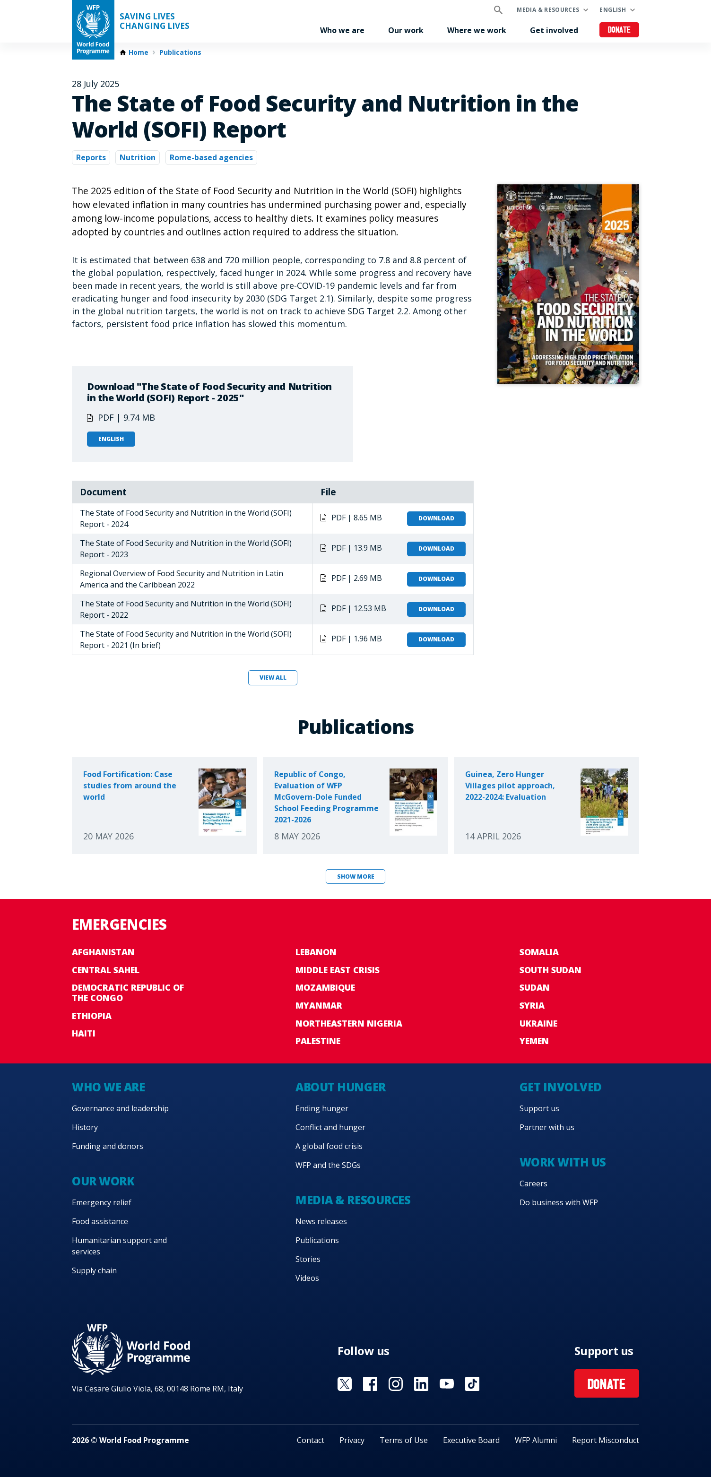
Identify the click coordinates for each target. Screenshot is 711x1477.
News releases (321, 1221)
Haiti (83, 1033)
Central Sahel (105, 970)
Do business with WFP (559, 1202)
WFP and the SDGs (328, 1165)
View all (273, 678)
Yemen (534, 1040)
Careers (533, 1183)
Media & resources (548, 10)
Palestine (317, 1040)
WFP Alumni (536, 1440)
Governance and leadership (120, 1108)
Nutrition (138, 157)
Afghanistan (103, 952)
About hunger (340, 1087)
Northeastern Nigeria (348, 1023)
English (612, 10)
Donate (619, 30)
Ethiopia (92, 1015)
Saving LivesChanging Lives (155, 21)
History (85, 1127)
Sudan (535, 987)
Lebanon (316, 952)
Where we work (476, 30)
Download (436, 518)
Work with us (563, 1162)
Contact (310, 1440)
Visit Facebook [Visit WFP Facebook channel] (370, 1384)
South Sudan (550, 970)
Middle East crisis (337, 970)
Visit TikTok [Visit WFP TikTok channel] (472, 1384)
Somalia (539, 952)
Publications (180, 52)
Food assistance (100, 1221)
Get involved (554, 30)
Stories (308, 1259)
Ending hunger (321, 1108)
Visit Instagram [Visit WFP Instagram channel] (396, 1384)
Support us (539, 1108)
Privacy (351, 1440)
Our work (406, 30)
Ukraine (538, 1023)
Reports (91, 157)
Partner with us (547, 1127)
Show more (355, 876)
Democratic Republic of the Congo (128, 992)
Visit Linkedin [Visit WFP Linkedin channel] (421, 1384)
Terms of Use (404, 1440)
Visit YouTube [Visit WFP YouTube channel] (447, 1384)
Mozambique (325, 987)
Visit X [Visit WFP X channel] (345, 1384)
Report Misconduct (605, 1440)
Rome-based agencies (211, 157)
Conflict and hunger (330, 1127)
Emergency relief (101, 1202)
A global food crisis (329, 1146)
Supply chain (94, 1270)
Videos (307, 1278)
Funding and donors (107, 1146)
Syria (532, 1005)
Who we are (342, 30)
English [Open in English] (111, 439)
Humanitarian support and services (119, 1246)
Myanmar (318, 1005)
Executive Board (471, 1440)
